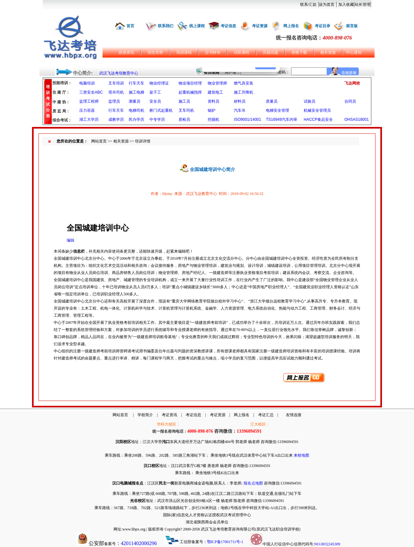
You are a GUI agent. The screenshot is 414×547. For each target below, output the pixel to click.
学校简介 (145, 415)
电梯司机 (136, 110)
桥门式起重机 (161, 110)
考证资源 (259, 26)
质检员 (184, 119)
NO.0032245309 (327, 544)
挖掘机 (213, 119)
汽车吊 (239, 110)
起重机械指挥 (190, 92)
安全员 (155, 101)
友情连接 (293, 415)
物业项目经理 (190, 83)
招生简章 (155, 52)
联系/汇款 (308, 4)
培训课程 (184, 52)
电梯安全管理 (277, 110)
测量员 (134, 101)
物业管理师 (217, 83)
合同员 (350, 101)
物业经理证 (159, 83)
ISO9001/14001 (247, 119)
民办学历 (136, 119)
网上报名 (291, 26)
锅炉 (211, 110)
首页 (130, 26)
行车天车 (136, 83)
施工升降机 (243, 92)
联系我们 (165, 26)
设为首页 (326, 4)
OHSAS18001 (356, 119)
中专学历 (157, 119)
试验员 (309, 101)
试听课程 (241, 52)
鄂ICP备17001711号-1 (225, 542)
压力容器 (87, 110)
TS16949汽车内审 (281, 119)
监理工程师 (89, 101)
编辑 (70, 240)
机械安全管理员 (317, 110)
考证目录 (322, 26)
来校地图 (301, 455)
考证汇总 (266, 415)
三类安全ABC (91, 92)
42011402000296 (139, 543)
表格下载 (299, 52)
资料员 (213, 101)
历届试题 (270, 52)
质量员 (272, 101)
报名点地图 (253, 483)
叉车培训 (116, 83)
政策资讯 (126, 52)
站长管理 (362, 4)
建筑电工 (215, 92)
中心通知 (354, 52)
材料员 (239, 101)
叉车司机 (186, 110)
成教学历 (116, 119)
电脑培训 (87, 83)
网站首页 (99, 141)
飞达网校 (352, 83)
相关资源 (328, 52)
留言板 (352, 26)
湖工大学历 (89, 119)
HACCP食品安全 (318, 119)
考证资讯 (169, 415)
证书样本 (213, 52)
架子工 (155, 92)
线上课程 (197, 26)
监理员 (114, 101)
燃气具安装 (243, 83)
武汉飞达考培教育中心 (118, 73)
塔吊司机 (116, 92)
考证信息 (228, 26)
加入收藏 (346, 4)
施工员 (184, 101)
